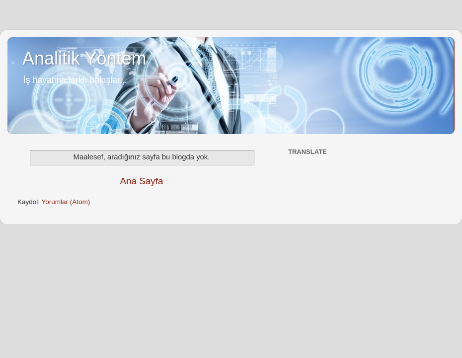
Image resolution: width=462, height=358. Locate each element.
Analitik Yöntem (84, 58)
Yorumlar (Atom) (66, 202)
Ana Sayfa (141, 181)
